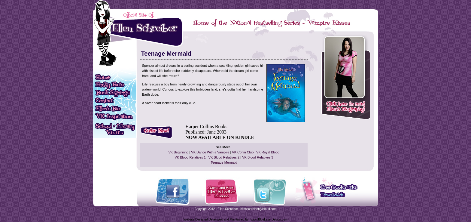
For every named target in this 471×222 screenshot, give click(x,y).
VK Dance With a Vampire (210, 152)
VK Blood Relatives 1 (190, 157)
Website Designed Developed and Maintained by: (216, 219)
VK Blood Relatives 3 (257, 157)
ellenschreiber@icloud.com (258, 209)
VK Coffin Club (243, 152)
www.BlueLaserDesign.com (269, 219)
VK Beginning (179, 152)
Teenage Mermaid (224, 162)
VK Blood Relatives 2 (223, 157)
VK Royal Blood (267, 152)
